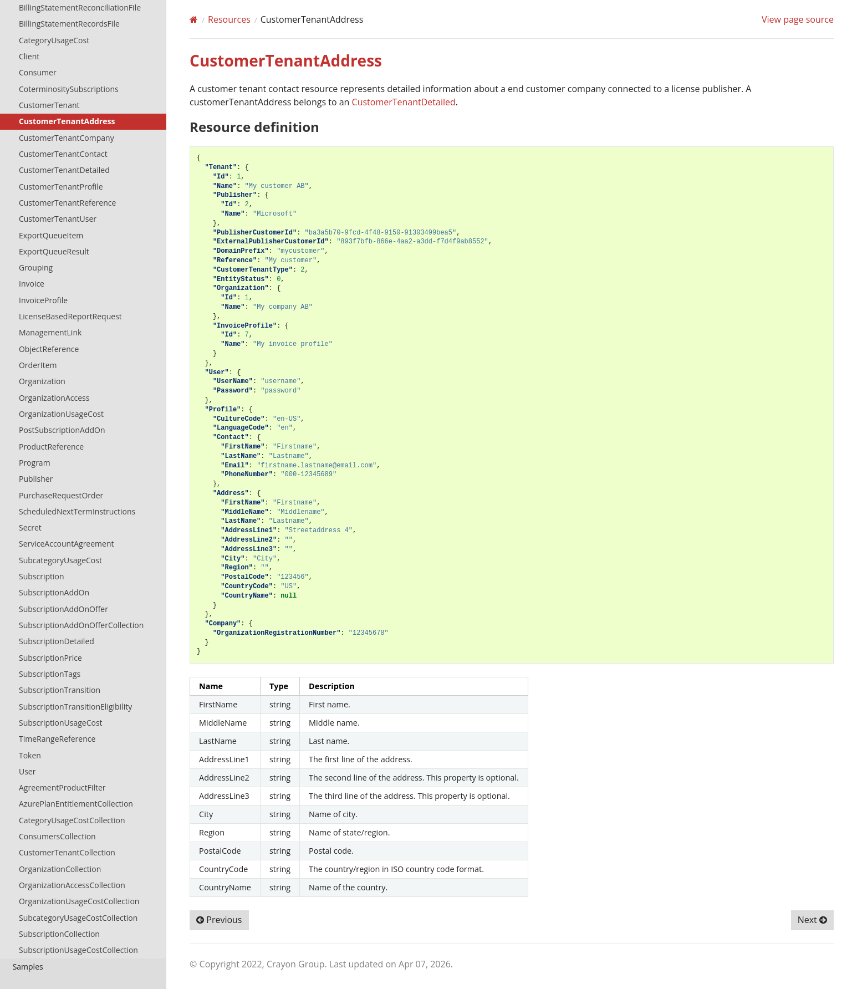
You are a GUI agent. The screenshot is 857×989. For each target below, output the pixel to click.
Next (812, 920)
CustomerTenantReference (67, 202)
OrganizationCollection (60, 869)
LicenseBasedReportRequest (70, 316)
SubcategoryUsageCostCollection (78, 917)
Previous (219, 920)
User (27, 771)
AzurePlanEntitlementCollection (76, 803)
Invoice (31, 283)
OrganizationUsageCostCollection (79, 901)
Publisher (36, 478)
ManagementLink (50, 332)
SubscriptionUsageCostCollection (78, 950)
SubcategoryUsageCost (60, 560)
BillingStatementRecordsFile (69, 23)
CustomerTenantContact (63, 154)
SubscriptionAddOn (54, 592)
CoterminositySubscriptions (69, 89)
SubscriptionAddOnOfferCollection (81, 625)
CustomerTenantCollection (67, 852)
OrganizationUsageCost (61, 414)
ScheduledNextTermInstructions (77, 511)
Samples (28, 966)
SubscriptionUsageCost (61, 722)
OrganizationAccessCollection (72, 885)
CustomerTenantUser (57, 218)
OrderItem (38, 365)
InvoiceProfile (43, 300)
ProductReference (51, 446)
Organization (42, 381)
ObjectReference (49, 349)
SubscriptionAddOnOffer (63, 609)
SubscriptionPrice (50, 657)
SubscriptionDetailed (56, 641)
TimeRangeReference (57, 738)
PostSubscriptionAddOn (62, 430)
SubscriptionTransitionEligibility (75, 706)
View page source (798, 19)
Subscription (41, 576)
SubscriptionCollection (59, 934)
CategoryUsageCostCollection (72, 820)
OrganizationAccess (54, 397)
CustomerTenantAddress (67, 121)
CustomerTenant (49, 105)
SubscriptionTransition (59, 690)
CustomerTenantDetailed (64, 170)
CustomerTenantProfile (61, 186)
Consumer (38, 72)
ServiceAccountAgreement (66, 543)
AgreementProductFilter (62, 787)
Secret (30, 527)
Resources (229, 19)
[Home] (194, 19)
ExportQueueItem (51, 235)
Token (30, 755)
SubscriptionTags (49, 674)
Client (29, 56)
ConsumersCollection (57, 836)
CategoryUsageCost (54, 40)
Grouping (36, 267)
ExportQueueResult (54, 251)
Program (34, 462)
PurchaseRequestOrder (61, 495)
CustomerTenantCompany (66, 137)
